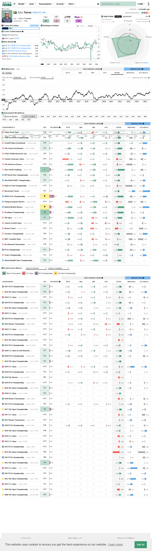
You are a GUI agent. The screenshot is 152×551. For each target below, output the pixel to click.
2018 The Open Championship (16, 421)
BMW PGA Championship (15, 230)
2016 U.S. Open (10, 469)
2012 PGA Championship (14, 491)
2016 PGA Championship (14, 459)
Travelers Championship (13, 267)
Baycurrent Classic (12, 224)
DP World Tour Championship (16, 208)
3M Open (8, 251)
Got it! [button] (140, 544)
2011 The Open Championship (16, 512)
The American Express (13, 198)
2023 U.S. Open (10, 346)
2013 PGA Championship (14, 480)
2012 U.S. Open (10, 501)
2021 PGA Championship (14, 378)
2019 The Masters (11, 411)
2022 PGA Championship (14, 368)
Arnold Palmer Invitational (15, 176)
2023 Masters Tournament (15, 357)
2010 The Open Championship (16, 523)
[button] (14, 4)
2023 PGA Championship (14, 352)
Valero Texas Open (11, 166)
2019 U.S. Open (10, 400)
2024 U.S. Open (10, 330)
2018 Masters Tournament (15, 432)
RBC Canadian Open (13, 272)
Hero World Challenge (13, 203)
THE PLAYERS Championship (16, 171)
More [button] (72, 3)
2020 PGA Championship (14, 389)
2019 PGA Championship (14, 405)
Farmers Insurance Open (14, 192)
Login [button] (141, 3)
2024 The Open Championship (16, 325)
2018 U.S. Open (10, 427)
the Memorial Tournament (15, 278)
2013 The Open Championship (16, 485)
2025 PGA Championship (14, 320)
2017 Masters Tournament (15, 453)
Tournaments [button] (46, 3)
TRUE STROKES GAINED (92, 69)
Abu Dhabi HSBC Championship (17, 214)
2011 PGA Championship (14, 507)
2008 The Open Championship (16, 528)
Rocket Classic (10, 262)
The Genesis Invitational (13, 182)
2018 (17, 38)
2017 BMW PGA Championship (19, 48)
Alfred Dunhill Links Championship (18, 294)
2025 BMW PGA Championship (19, 45)
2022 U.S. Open (10, 362)
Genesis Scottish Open (13, 256)
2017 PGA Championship (14, 437)
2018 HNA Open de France (17, 51)
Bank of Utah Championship (16, 219)
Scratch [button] (61, 3)
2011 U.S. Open (10, 517)
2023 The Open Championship (16, 341)
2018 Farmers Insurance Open (19, 56)
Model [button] (22, 3)
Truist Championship (12, 288)
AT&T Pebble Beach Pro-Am (15, 187)
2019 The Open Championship (16, 395)
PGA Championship (12, 283)
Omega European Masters (15, 235)
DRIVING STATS (137, 69)
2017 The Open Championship (16, 443)
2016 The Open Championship (16, 464)
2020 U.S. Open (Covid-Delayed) (17, 384)
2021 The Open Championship (16, 373)
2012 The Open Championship (16, 496)
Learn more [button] (115, 544)
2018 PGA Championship (14, 416)
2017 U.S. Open (10, 448)
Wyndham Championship (14, 246)
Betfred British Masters (14, 240)
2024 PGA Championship (14, 336)
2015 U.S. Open (10, 475)
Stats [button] (32, 3)
